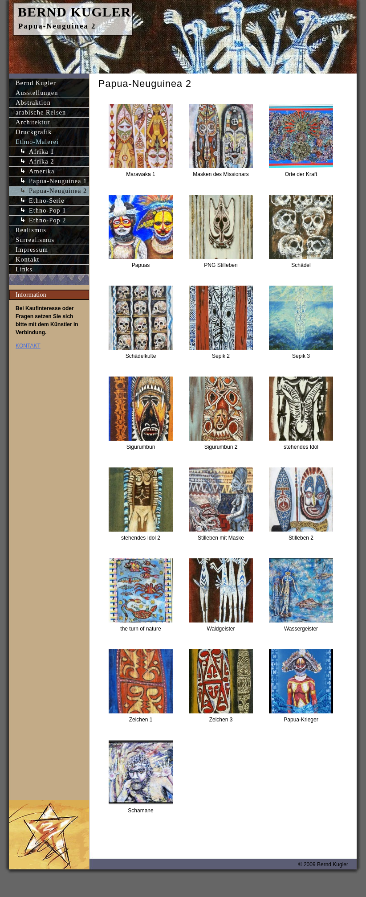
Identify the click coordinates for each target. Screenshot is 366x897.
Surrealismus (35, 239)
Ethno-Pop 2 (47, 220)
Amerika (41, 171)
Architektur (33, 122)
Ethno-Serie (47, 200)
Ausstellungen (37, 92)
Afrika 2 (41, 161)
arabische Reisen (41, 112)
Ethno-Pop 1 (47, 210)
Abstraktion (33, 102)
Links (24, 269)
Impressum (32, 249)
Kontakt (27, 259)
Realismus (31, 229)
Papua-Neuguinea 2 (58, 190)
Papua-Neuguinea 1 (58, 180)
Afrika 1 (41, 151)
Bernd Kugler (36, 82)
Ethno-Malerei (37, 141)
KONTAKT (28, 346)
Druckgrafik (34, 131)
